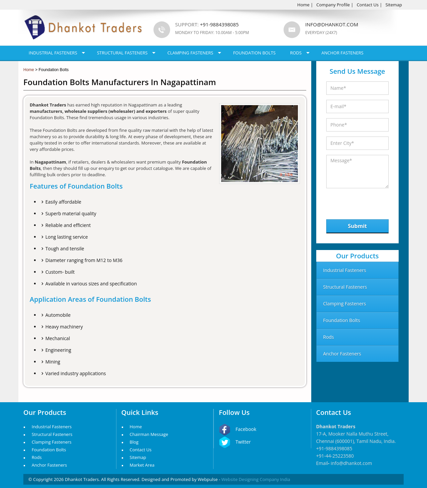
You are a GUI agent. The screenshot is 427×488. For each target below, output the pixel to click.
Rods (296, 53)
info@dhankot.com (331, 24)
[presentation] (360, 202)
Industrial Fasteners (53, 53)
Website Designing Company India (256, 479)
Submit (357, 226)
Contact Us (368, 5)
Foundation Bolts (254, 53)
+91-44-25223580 (335, 456)
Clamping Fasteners (190, 53)
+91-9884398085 (334, 448)
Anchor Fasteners (343, 53)
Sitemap (393, 5)
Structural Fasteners (122, 53)
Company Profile (333, 5)
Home (303, 5)
